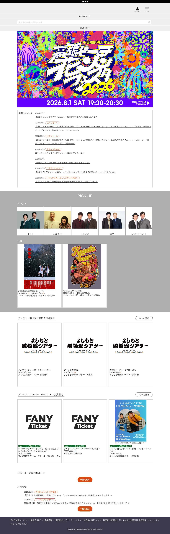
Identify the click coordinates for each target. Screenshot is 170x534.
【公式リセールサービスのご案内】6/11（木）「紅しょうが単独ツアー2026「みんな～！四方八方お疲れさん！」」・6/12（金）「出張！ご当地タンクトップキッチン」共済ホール (92, 142)
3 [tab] (77, 108)
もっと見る (144, 318)
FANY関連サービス (19, 520)
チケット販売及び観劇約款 (107, 520)
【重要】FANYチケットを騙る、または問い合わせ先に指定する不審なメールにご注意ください (75, 172)
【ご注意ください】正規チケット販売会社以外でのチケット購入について (66, 182)
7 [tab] (99, 108)
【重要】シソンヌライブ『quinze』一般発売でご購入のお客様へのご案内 (66, 117)
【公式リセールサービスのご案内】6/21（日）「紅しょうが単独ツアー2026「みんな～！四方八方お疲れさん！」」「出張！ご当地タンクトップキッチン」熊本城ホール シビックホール (93, 128)
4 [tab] (83, 108)
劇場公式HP (36, 520)
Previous (20, 69)
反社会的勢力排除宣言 (128, 520)
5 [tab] (88, 108)
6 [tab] (93, 108)
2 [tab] (72, 108)
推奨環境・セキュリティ (149, 520)
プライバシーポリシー (73, 520)
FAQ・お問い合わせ (19, 524)
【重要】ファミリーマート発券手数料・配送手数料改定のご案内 (62, 163)
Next (149, 69)
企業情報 (48, 520)
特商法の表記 (89, 520)
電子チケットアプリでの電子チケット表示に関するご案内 (59, 153)
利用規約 (59, 520)
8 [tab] (104, 108)
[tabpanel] (85, 69)
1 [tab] (66, 108)
